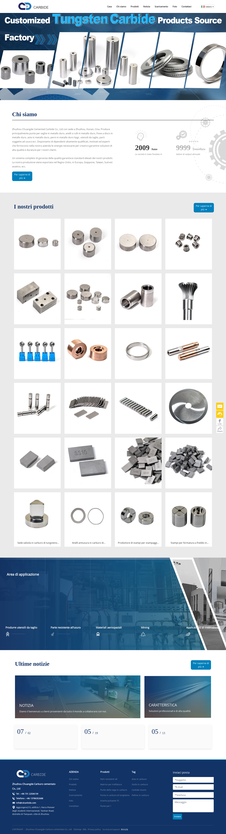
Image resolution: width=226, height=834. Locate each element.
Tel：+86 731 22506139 (25, 793)
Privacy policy (94, 829)
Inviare (177, 816)
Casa (109, 6)
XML (85, 829)
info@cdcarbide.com (24, 802)
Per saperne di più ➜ (22, 176)
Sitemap (77, 829)
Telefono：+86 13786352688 (27, 798)
